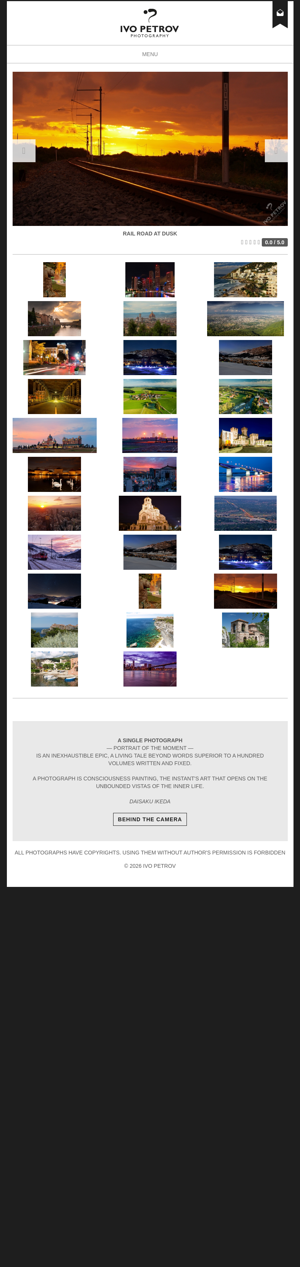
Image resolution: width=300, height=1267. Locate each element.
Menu (158, 56)
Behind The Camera (150, 819)
